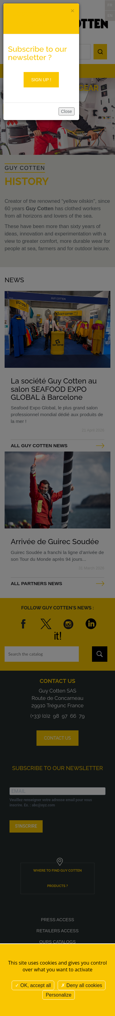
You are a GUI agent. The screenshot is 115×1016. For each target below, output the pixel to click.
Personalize (58, 995)
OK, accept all (33, 985)
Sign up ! (41, 79)
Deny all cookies (81, 985)
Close (66, 111)
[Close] (72, 10)
